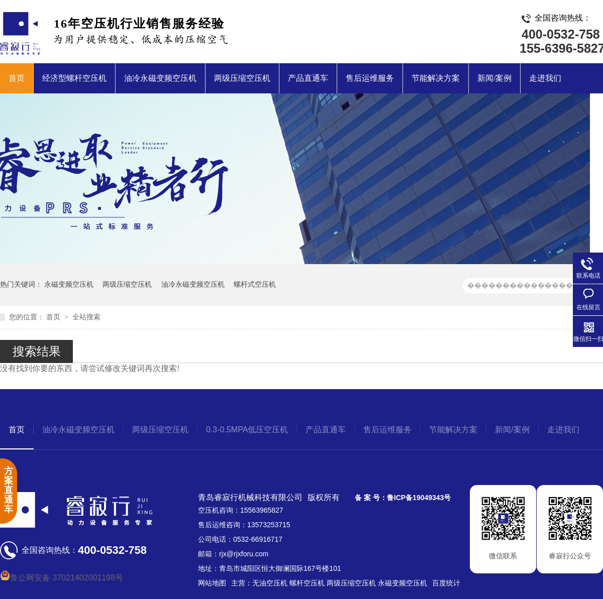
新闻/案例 (494, 78)
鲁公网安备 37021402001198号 (61, 577)
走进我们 (545, 78)
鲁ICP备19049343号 (419, 498)
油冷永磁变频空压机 (160, 78)
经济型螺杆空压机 (74, 78)
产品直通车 (308, 78)
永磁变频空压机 (68, 284)
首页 (17, 78)
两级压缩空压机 (242, 78)
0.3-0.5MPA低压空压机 (247, 429)
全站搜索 (86, 317)
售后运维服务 (370, 78)
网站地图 (212, 583)
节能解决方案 (436, 78)
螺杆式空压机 (255, 284)
